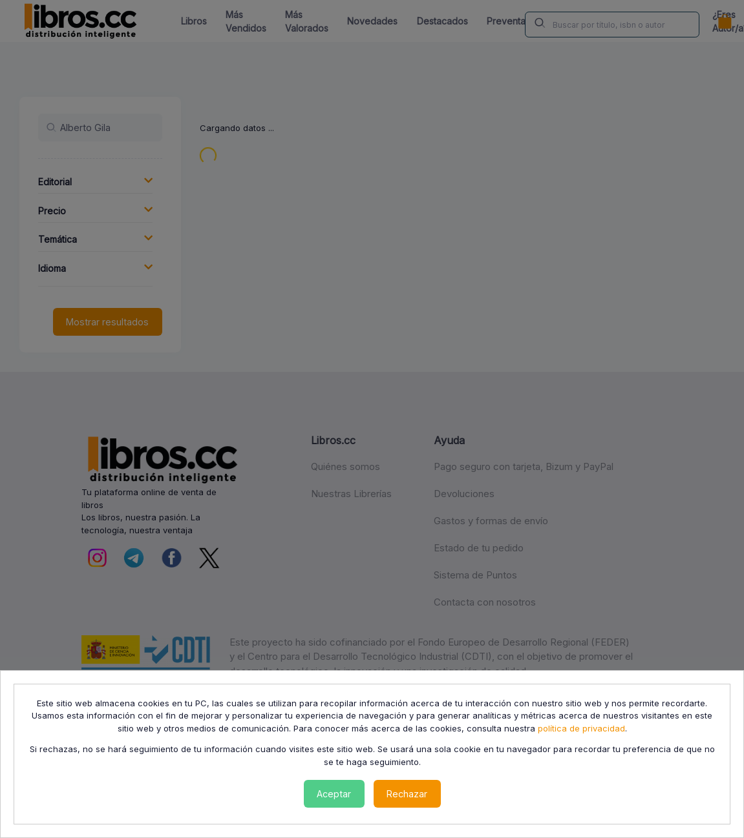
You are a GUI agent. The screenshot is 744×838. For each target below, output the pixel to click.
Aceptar (334, 793)
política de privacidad (581, 728)
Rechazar (407, 793)
